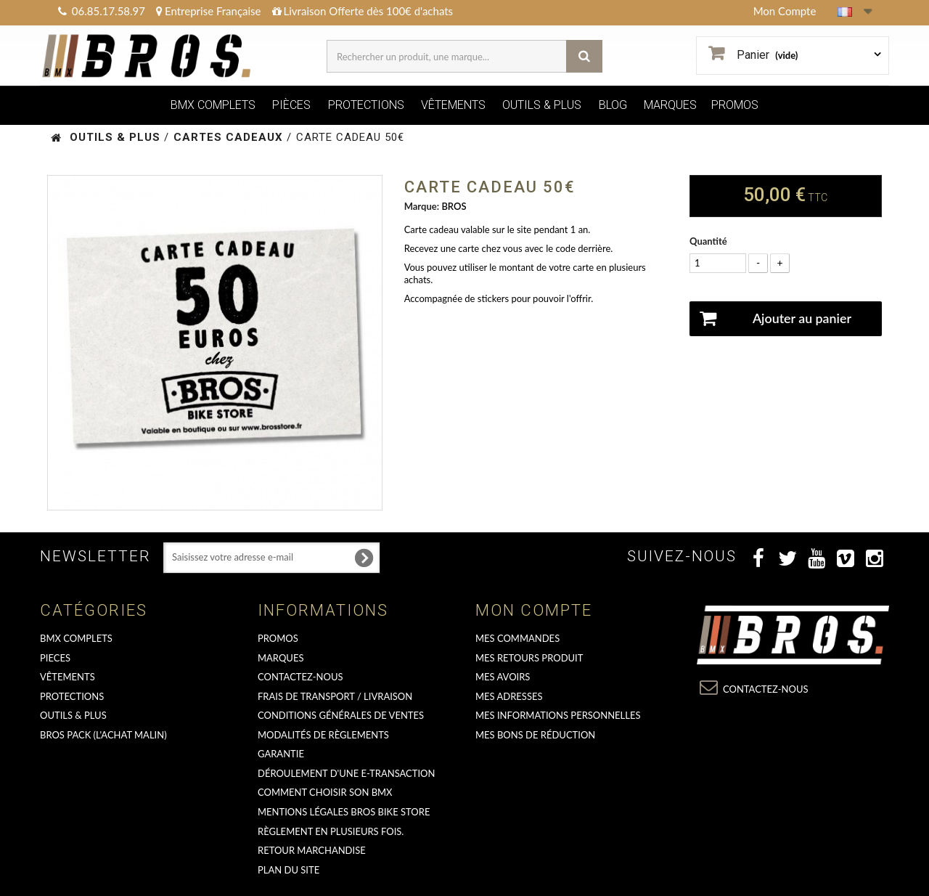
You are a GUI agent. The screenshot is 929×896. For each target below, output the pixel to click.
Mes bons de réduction (535, 735)
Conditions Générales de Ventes (341, 715)
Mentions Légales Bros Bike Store (344, 812)
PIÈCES (291, 105)
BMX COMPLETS (213, 105)
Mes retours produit (529, 658)
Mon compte (533, 610)
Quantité (708, 241)
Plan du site (288, 870)
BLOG (613, 105)
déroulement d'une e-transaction (346, 773)
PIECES (55, 658)
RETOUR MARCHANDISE (312, 850)
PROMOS (734, 105)
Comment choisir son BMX (325, 792)
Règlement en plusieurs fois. (331, 831)
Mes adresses (509, 696)
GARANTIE (281, 753)
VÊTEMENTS (453, 105)
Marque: (421, 206)
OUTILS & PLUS (541, 105)
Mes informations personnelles (558, 715)
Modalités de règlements (323, 735)
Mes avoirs (502, 677)
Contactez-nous (300, 677)
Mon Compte (785, 10)
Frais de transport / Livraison (335, 696)
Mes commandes (517, 638)
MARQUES (670, 105)
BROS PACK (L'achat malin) (103, 735)
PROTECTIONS (366, 105)
